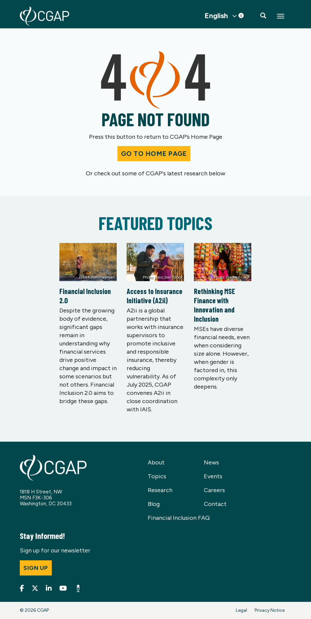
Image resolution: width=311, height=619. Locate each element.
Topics (157, 476)
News (211, 462)
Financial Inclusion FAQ (179, 517)
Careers (214, 490)
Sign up (35, 568)
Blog (154, 504)
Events (213, 476)
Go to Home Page (153, 154)
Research (160, 490)
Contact (215, 504)
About (156, 462)
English (216, 16)
